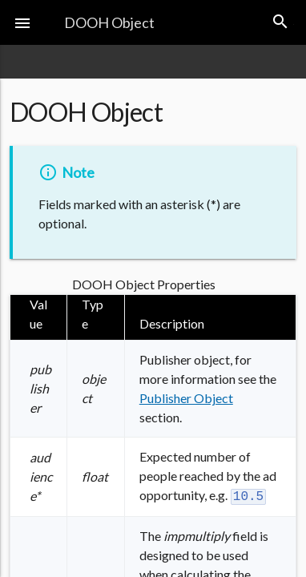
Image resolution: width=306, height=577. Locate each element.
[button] (22, 22)
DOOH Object (109, 22)
